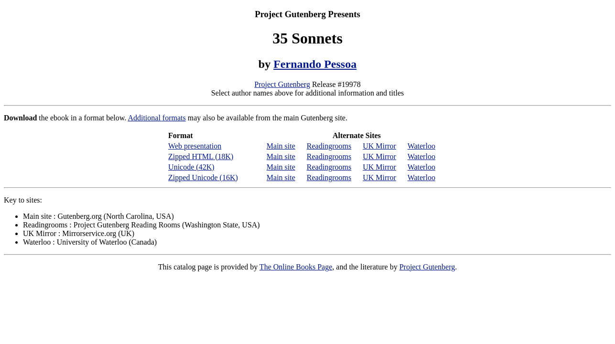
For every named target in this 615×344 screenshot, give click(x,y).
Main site (281, 146)
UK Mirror (379, 146)
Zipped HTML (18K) (200, 156)
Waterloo (421, 146)
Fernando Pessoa (314, 64)
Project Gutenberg (282, 84)
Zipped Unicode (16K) (203, 177)
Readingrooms (329, 146)
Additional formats (156, 118)
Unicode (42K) (191, 167)
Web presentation (194, 146)
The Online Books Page (295, 267)
